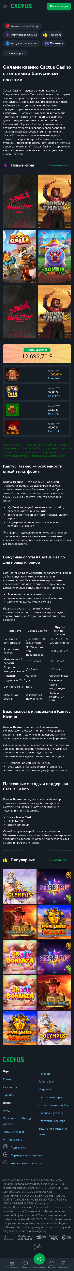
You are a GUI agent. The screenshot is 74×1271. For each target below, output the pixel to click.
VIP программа (12, 1140)
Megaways (45, 1089)
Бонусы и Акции (13, 1132)
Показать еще (58, 165)
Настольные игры (50, 1097)
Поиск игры (15, 53)
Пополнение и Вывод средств (17, 1121)
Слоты (7, 1079)
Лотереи (44, 1074)
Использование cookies (53, 1105)
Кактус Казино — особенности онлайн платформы (36, 445)
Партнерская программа (27, 1155)
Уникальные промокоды (26, 1163)
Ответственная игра (51, 1121)
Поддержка (18, 1147)
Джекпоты (10, 1087)
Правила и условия (51, 1113)
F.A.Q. (6, 1111)
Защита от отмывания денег (52, 1131)
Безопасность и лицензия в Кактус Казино (31, 452)
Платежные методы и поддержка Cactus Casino (34, 456)
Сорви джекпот (37, 349)
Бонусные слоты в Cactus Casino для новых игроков (37, 448)
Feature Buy (46, 1081)
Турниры (8, 1095)
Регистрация (59, 6)
